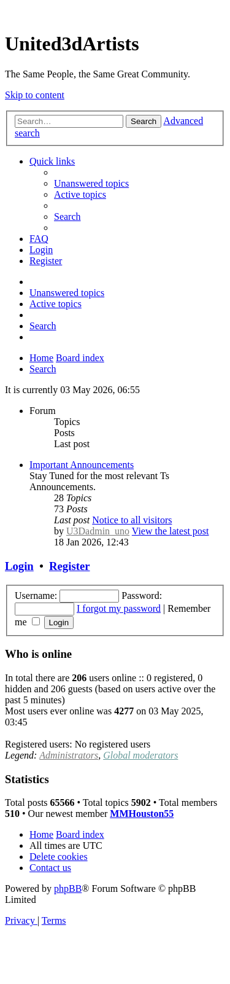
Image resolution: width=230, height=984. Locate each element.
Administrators (68, 755)
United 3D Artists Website (115, 12)
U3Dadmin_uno (97, 531)
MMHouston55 (142, 813)
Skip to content (34, 95)
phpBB (68, 888)
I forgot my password (119, 608)
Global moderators (140, 755)
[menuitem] (91, 183)
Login (19, 566)
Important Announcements (81, 464)
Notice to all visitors (132, 520)
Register (69, 566)
